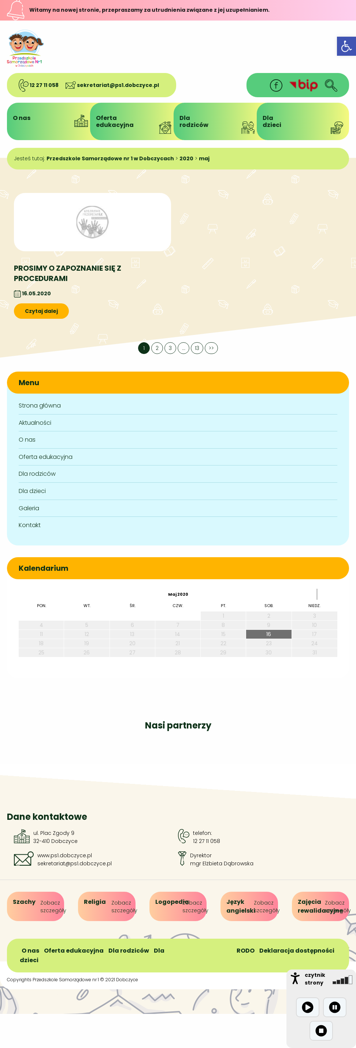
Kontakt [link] (30, 525)
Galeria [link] (29, 508)
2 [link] (157, 348)
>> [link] (211, 348)
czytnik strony (315, 978)
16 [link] (268, 634)
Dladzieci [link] (303, 124)
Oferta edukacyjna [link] (46, 457)
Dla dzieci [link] (32, 491)
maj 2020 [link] (178, 594)
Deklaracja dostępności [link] (296, 950)
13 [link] (197, 348)
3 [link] (170, 348)
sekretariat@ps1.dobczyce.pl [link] (112, 85)
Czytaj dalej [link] (41, 311)
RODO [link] (246, 950)
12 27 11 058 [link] (39, 85)
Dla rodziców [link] (37, 474)
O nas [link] (53, 120)
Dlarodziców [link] (219, 124)
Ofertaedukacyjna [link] (136, 124)
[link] (346, 46)
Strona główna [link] (40, 405)
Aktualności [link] (35, 423)
